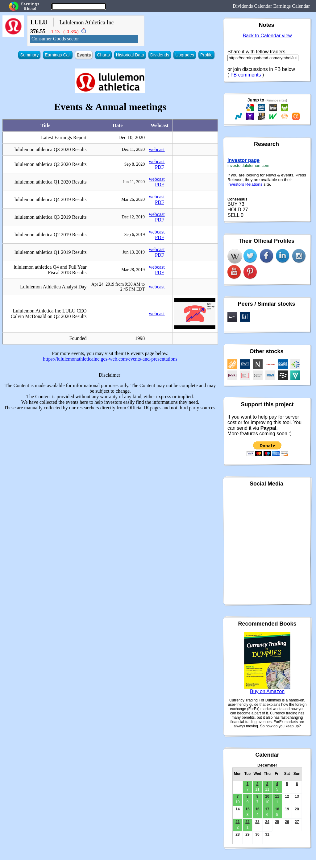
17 (267, 809)
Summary (29, 55)
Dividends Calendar (252, 6)
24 (267, 822)
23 (257, 822)
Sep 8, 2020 (134, 164)
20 (297, 809)
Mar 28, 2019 (133, 269)
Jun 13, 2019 (134, 252)
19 (287, 809)
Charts (103, 55)
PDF (159, 167)
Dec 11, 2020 (133, 149)
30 (257, 834)
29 (247, 834)
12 (287, 796)
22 (247, 822)
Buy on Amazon (267, 691)
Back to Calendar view (267, 35)
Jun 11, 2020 (134, 182)
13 (297, 796)
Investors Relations (244, 184)
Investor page (243, 160)
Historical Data (130, 55)
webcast (157, 149)
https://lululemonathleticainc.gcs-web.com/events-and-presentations (110, 359)
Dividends (159, 55)
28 (237, 834)
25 (277, 822)
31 (267, 834)
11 (277, 796)
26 (287, 822)
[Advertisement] (110, 459)
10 (267, 796)
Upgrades (184, 55)
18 (277, 809)
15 (247, 809)
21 (237, 822)
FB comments (246, 74)
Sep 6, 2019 (134, 234)
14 (237, 809)
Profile (206, 55)
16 (257, 809)
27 (297, 822)
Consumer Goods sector (55, 38)
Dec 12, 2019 (133, 217)
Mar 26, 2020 (133, 199)
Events (84, 55)
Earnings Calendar (291, 6)
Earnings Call (57, 55)
